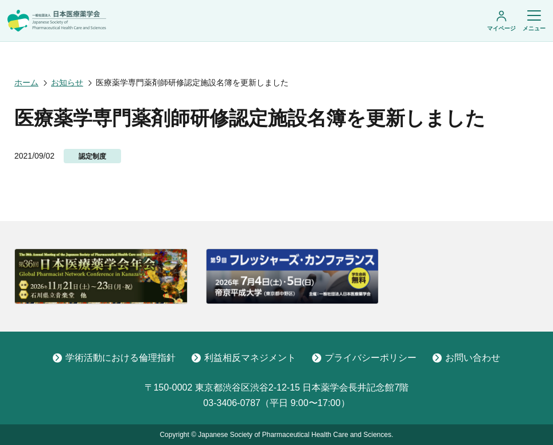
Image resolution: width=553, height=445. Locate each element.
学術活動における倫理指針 (114, 358)
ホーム (26, 82)
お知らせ (67, 82)
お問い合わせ (466, 358)
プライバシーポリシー (364, 358)
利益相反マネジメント (244, 358)
